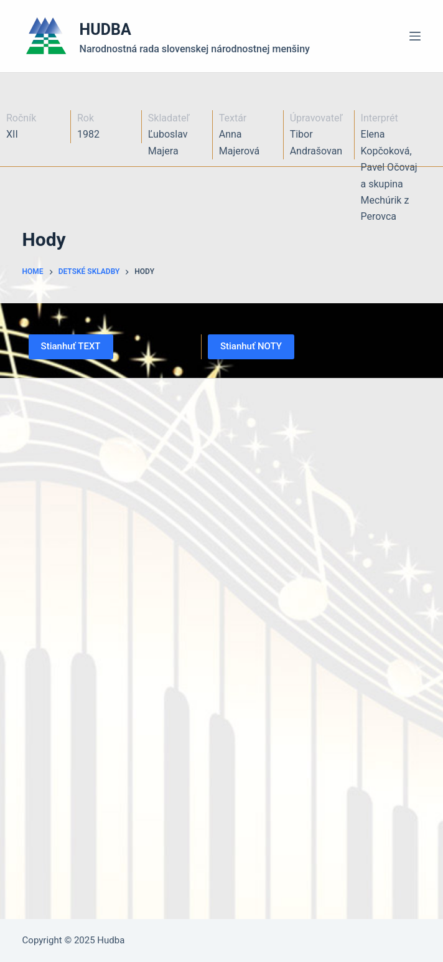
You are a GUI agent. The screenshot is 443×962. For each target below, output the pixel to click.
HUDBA (105, 30)
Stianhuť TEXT (71, 346)
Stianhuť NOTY (251, 346)
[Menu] (415, 36)
